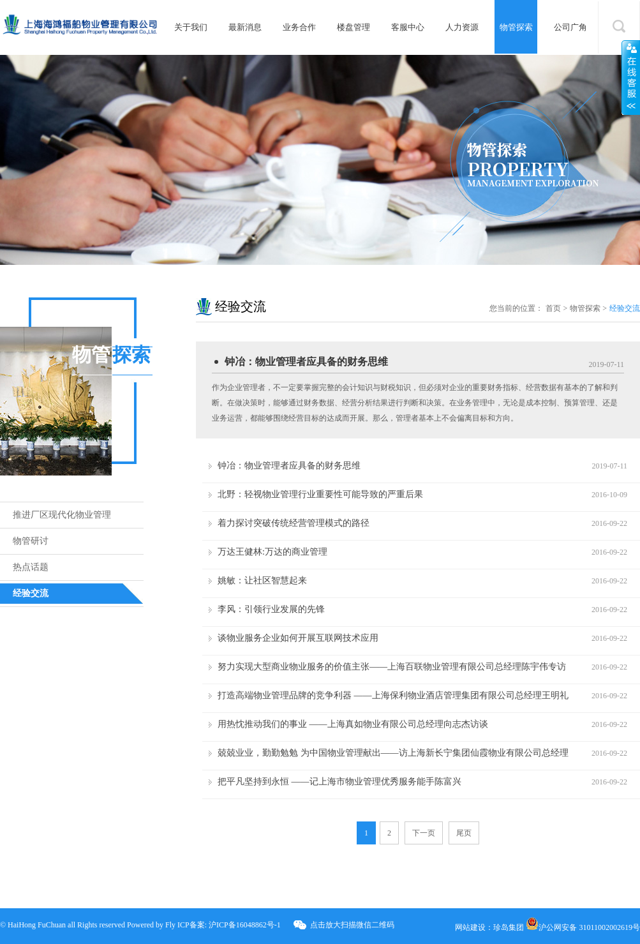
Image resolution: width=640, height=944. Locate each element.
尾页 (464, 832)
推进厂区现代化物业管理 (62, 515)
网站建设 (470, 927)
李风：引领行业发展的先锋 (271, 609)
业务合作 (299, 27)
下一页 (423, 832)
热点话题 (30, 567)
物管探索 (516, 27)
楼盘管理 (353, 27)
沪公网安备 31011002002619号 (583, 927)
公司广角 (570, 27)
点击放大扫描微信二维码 (352, 924)
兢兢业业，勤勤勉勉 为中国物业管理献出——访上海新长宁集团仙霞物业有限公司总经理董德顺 (393, 756)
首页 (553, 308)
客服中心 (407, 27)
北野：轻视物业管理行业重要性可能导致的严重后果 (320, 494)
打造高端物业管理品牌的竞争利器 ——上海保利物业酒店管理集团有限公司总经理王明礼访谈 (393, 699)
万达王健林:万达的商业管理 (272, 552)
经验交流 (30, 593)
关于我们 (190, 27)
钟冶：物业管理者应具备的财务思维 (306, 361)
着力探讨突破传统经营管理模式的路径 (293, 523)
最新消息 (245, 27)
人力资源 (462, 27)
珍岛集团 (508, 927)
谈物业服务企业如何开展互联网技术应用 (298, 638)
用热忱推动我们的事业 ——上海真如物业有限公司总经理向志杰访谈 (353, 724)
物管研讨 (30, 541)
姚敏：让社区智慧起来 (262, 580)
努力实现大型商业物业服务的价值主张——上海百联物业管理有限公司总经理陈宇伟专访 (392, 666)
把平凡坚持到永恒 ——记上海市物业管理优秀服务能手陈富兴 (339, 781)
